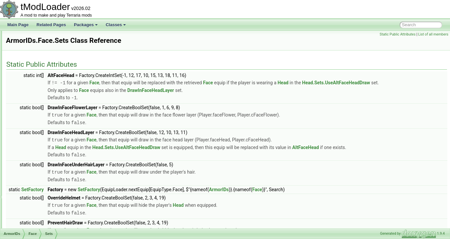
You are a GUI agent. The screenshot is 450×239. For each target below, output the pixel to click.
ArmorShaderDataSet (41, 227)
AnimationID (32, 45)
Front (31, 140)
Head (32, 162)
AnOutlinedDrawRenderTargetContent (55, 52)
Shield (32, 191)
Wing (31, 213)
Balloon (33, 103)
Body (31, 118)
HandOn (34, 154)
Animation (30, 38)
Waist (32, 205)
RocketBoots (38, 184)
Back (31, 96)
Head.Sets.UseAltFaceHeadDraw (164, 90)
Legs (31, 169)
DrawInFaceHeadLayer (233, 97)
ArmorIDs (30, 89)
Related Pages (51, 24)
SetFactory (115, 194)
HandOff (34, 147)
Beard (32, 111)
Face (31, 125)
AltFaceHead (388, 153)
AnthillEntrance (35, 59)
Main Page (17, 24)
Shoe (31, 198)
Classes (116, 24)
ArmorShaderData (38, 220)
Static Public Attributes (398, 34)
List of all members (433, 34)
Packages (86, 24)
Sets (36, 132)
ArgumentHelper (36, 74)
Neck (31, 176)
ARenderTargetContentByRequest (52, 67)
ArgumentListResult (39, 81)
